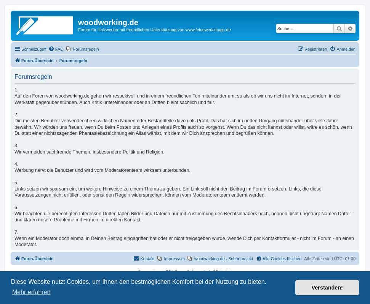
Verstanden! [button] (327, 288)
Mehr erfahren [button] (31, 292)
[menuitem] (56, 49)
